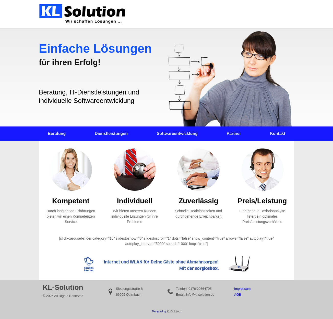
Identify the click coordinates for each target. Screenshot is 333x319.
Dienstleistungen (111, 133)
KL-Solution (173, 311)
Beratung (57, 133)
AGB (237, 294)
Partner (234, 133)
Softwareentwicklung (177, 133)
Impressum (242, 289)
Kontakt (277, 133)
